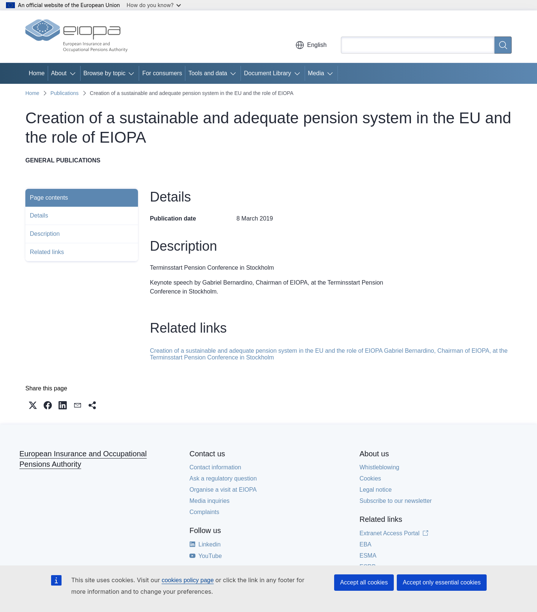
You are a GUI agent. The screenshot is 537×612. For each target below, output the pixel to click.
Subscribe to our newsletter (395, 501)
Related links (47, 252)
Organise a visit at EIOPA (223, 489)
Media (316, 73)
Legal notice (375, 489)
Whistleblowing (379, 467)
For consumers (162, 73)
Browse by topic (105, 73)
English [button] (311, 45)
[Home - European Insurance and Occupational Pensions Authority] (76, 36)
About (59, 73)
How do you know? (154, 5)
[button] (33, 405)
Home (37, 73)
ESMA (367, 555)
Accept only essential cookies (442, 582)
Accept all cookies (364, 582)
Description (45, 234)
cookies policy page (187, 580)
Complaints (204, 512)
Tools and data (207, 73)
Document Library (267, 73)
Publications (64, 93)
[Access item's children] (74, 73)
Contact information (215, 467)
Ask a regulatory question (223, 478)
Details (39, 215)
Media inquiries (209, 501)
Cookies (370, 478)
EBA (365, 544)
